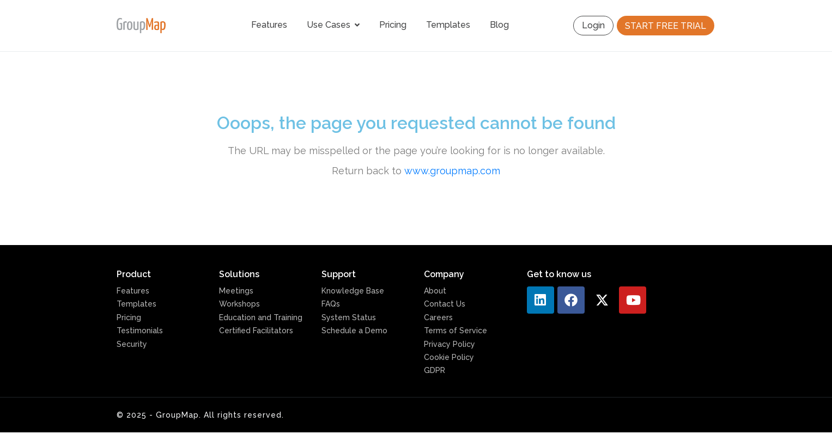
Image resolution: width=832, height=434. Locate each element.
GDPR (434, 370)
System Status (348, 317)
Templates (448, 25)
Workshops (239, 303)
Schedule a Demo (354, 330)
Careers (438, 317)
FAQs (330, 303)
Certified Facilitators (256, 330)
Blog (499, 25)
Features (269, 25)
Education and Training (260, 317)
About (435, 290)
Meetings (236, 290)
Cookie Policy (449, 357)
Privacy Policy (449, 344)
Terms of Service (455, 330)
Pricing (392, 25)
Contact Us (444, 303)
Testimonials (140, 330)
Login (593, 25)
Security (132, 344)
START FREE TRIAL (665, 26)
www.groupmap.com (452, 170)
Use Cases (333, 25)
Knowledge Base (352, 290)
